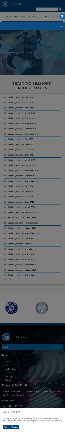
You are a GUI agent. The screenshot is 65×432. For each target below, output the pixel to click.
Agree (6, 427)
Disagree (14, 427)
